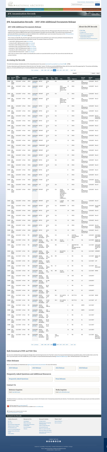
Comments (98, 79)
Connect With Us (53, 439)
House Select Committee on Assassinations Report (86, 36)
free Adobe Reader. (22, 405)
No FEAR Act (66, 446)
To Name (52, 78)
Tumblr (53, 441)
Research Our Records (15, 9)
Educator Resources (53, 9)
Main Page (82, 30)
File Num (47, 78)
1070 (58, 70)
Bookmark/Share (90, 2)
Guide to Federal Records (44, 425)
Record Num (13, 78)
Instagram (51, 441)
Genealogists (26, 421)
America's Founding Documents (91, 9)
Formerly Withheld (24, 78)
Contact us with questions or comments (15, 412)
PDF (34, 82)
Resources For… (28, 419)
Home (9, 16)
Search (97, 4)
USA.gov (71, 446)
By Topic (9, 421)
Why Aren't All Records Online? (45, 430)
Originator (74, 79)
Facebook (47, 441)
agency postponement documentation (37, 364)
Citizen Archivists (81, 2)
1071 (61, 70)
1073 (67, 70)
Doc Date (34, 78)
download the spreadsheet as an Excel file (55, 64)
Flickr (60, 441)
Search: (74, 73)
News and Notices (58, 421)
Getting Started (42, 421)
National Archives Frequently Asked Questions (45, 423)
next (72, 70)
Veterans (25, 428)
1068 (51, 70)
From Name (56, 78)
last (75, 70)
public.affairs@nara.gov (64, 392)
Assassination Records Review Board (88, 38)
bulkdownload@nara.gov (62, 356)
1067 (48, 70)
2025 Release (13, 368)
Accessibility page (39, 406)
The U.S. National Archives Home (25, 4)
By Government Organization (14, 424)
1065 (42, 70)
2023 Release (36, 368)
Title (61, 79)
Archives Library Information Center (14, 431)
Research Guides (43, 419)
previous (36, 70)
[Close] (105, 439)
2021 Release (83, 368)
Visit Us (73, 9)
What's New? (58, 419)
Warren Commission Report (86, 34)
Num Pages (69, 78)
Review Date (90, 78)
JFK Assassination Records (26, 16)
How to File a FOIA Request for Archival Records (45, 432)
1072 (64, 70)
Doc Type (41, 79)
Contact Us (97, 2)
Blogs (58, 441)
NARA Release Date (18, 78)
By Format (10, 422)
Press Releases (60, 379)
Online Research (12, 419)
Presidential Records (12, 427)
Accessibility (42, 446)
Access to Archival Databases (14, 429)
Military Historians (27, 422)
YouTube (56, 441)
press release (29, 41)
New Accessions (58, 422)
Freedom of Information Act (57, 446)
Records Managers (27, 427)
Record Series (83, 78)
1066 (45, 70)
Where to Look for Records (44, 428)
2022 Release (60, 368)
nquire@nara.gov (16, 392)
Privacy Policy (48, 446)
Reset (98, 73)
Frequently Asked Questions (18, 379)
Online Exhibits (11, 433)
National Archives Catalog (13, 426)
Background (83, 32)
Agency (29, 79)
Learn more (94, 449)
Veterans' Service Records (34, 9)
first (32, 70)
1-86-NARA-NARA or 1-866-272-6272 (54, 450)
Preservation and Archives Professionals (29, 425)
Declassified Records (43, 427)
